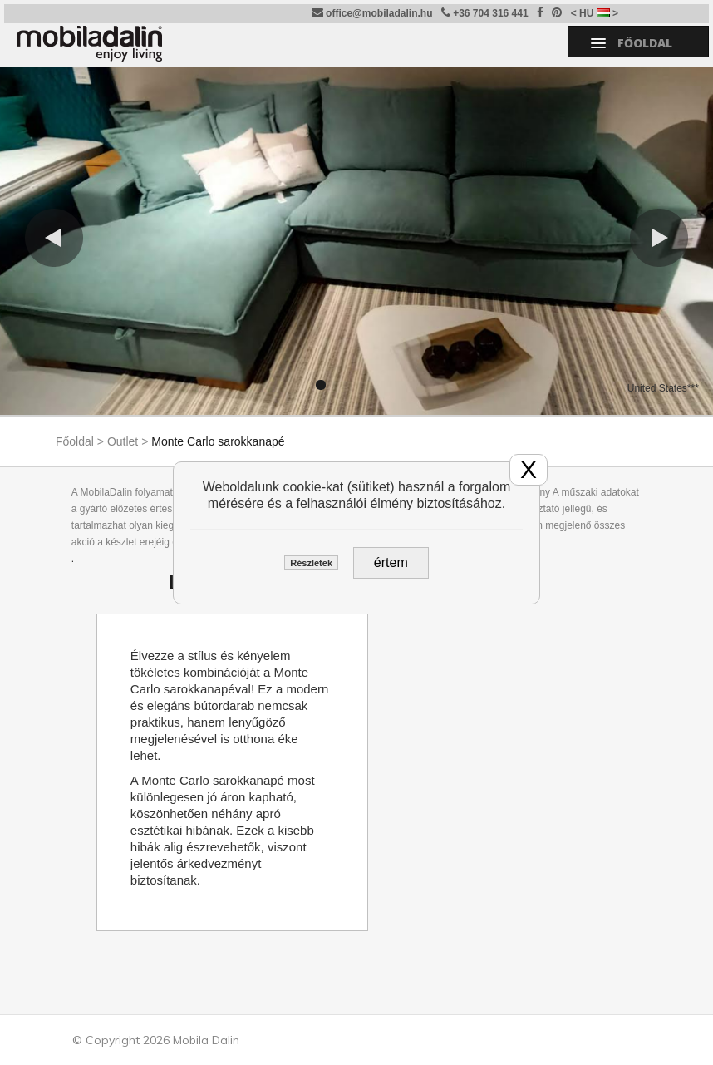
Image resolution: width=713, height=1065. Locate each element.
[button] (54, 238)
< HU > (594, 13)
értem (391, 562)
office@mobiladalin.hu (372, 13)
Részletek (311, 563)
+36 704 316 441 (485, 13)
